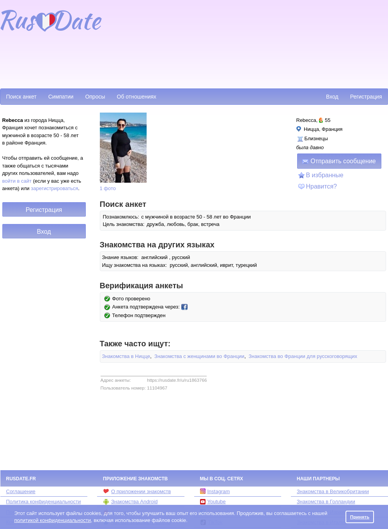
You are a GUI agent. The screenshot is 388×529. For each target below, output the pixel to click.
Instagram (215, 491)
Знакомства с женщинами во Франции (199, 356)
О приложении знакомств (137, 491)
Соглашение (20, 491)
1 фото (108, 188)
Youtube (213, 501)
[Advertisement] (148, 43)
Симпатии (61, 96)
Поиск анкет (21, 96)
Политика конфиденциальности (43, 501)
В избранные (325, 175)
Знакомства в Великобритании (333, 491)
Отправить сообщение (339, 161)
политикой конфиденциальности (52, 520)
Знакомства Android (130, 502)
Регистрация (366, 96)
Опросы (95, 96)
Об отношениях (136, 96)
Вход (332, 96)
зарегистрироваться (54, 188)
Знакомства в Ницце (126, 356)
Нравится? (321, 186)
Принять (360, 516)
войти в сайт (17, 181)
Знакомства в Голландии (326, 501)
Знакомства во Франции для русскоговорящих (302, 356)
